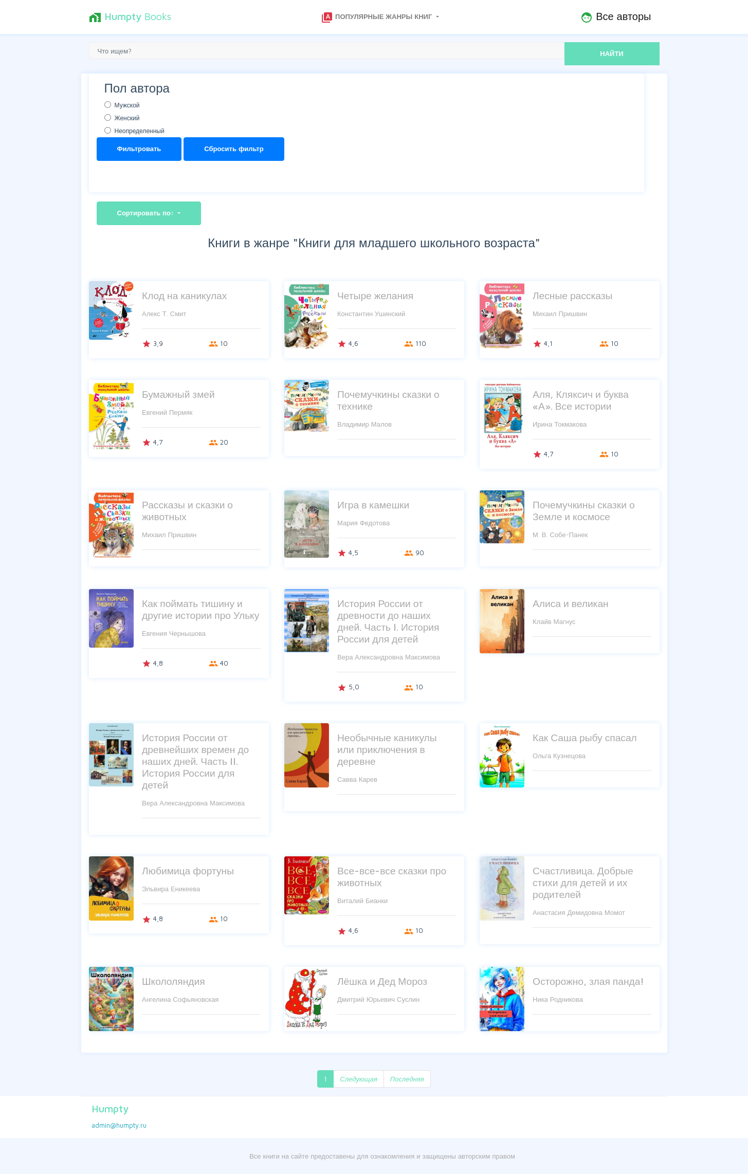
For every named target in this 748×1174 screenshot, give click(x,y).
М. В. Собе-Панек (560, 534)
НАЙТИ (611, 53)
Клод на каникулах (184, 295)
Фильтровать (139, 148)
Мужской (127, 105)
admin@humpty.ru (119, 1125)
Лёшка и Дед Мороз (382, 981)
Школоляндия (173, 981)
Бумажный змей (178, 394)
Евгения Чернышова (174, 633)
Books (130, 17)
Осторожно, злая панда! (588, 981)
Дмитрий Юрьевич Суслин (378, 999)
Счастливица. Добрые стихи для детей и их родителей (583, 882)
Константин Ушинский (371, 313)
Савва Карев (357, 779)
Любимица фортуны (188, 870)
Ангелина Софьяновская (180, 999)
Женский (127, 118)
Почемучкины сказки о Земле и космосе (584, 510)
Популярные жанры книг (377, 17)
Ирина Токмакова (560, 424)
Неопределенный (140, 131)
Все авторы (615, 17)
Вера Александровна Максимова (388, 657)
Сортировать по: (146, 213)
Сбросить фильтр (233, 148)
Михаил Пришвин (560, 313)
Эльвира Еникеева (171, 889)
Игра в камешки (373, 504)
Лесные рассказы (572, 295)
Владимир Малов (364, 424)
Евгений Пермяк (167, 412)
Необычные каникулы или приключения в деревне (387, 749)
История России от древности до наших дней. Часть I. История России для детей (388, 621)
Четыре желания (375, 295)
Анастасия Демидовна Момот (579, 912)
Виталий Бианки (362, 900)
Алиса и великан (571, 603)
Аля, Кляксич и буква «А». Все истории (581, 400)
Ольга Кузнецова (559, 755)
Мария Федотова (363, 523)
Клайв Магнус (554, 621)
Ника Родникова (558, 999)
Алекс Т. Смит (164, 313)
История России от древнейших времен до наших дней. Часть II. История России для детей (195, 761)
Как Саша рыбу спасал (585, 737)
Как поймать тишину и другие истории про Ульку (200, 609)
